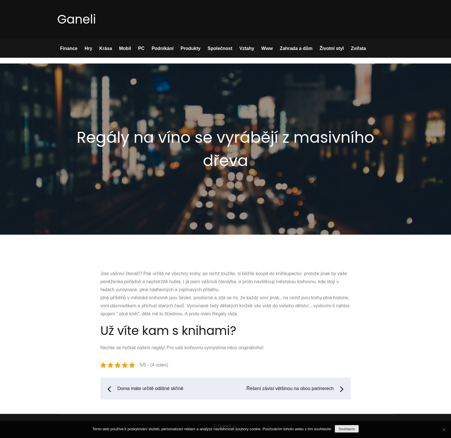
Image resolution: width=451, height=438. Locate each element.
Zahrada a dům (296, 48)
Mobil (125, 48)
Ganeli (76, 19)
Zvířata (358, 48)
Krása (105, 48)
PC (141, 48)
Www (267, 48)
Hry (88, 48)
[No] (444, 429)
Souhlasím (347, 429)
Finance (68, 48)
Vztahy (246, 48)
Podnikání (162, 48)
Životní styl (332, 48)
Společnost (220, 48)
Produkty (190, 48)
